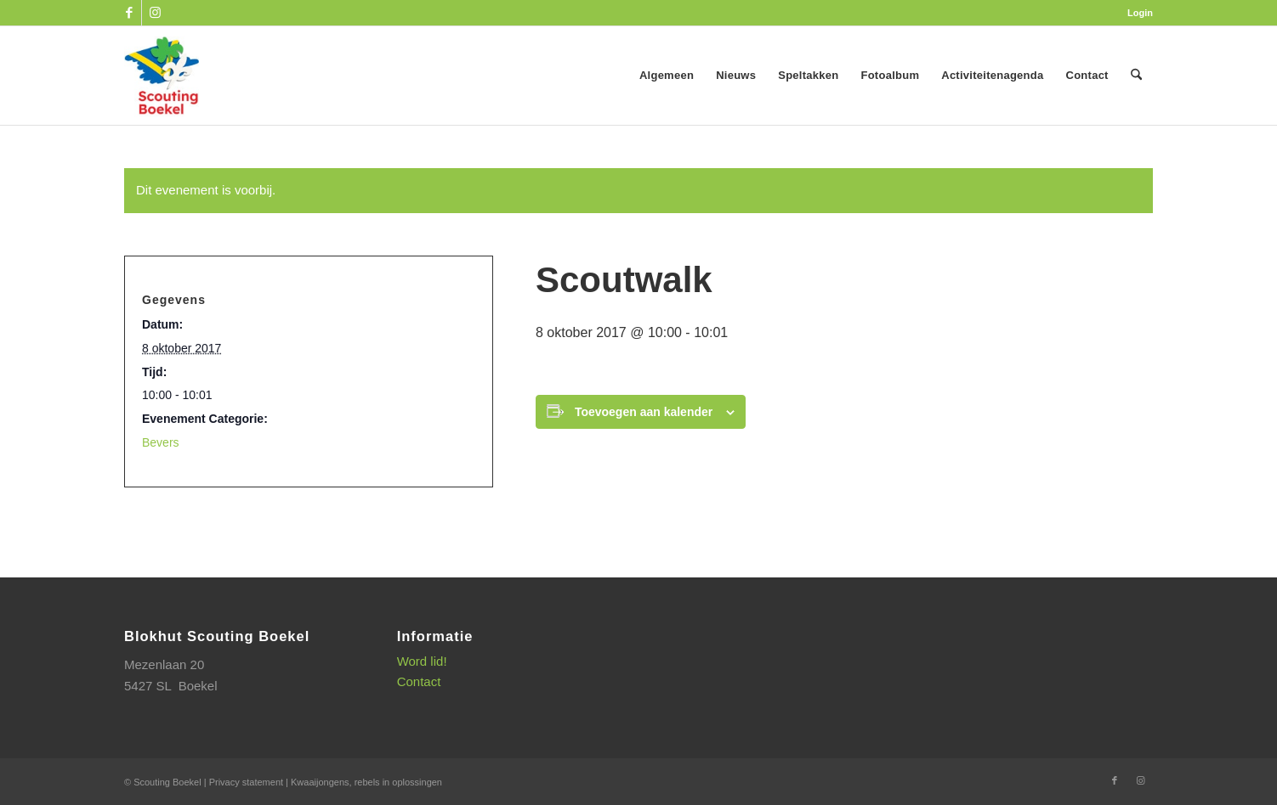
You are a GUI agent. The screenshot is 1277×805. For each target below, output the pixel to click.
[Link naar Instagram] (154, 12)
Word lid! (422, 661)
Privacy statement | (250, 782)
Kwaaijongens (320, 782)
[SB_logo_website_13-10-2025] (161, 75)
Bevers (160, 442)
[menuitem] (1136, 12)
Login (1140, 13)
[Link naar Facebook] (128, 12)
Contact (419, 681)
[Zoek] (1136, 75)
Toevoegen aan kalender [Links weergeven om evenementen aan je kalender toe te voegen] (643, 412)
